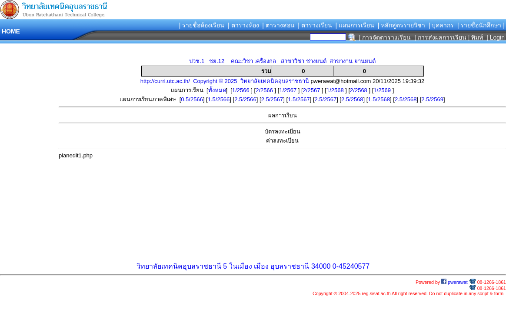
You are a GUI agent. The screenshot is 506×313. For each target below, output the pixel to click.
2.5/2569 (432, 99)
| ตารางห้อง (243, 25)
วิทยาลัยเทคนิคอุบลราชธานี (178, 266)
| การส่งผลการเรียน (440, 37)
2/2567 (312, 90)
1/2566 (241, 90)
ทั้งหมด (217, 90)
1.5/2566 (219, 99)
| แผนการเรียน (354, 25)
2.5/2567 (272, 99)
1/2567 (288, 90)
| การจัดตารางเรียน (385, 37)
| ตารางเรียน (315, 25)
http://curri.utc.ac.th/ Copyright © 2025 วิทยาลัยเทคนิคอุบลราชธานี (224, 81)
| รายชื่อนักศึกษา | (481, 25)
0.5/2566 (192, 99)
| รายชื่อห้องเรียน (202, 25)
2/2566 (265, 90)
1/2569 (382, 90)
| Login (495, 37)
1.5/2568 (379, 99)
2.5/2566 (245, 99)
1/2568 (335, 90)
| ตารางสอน (278, 25)
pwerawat (454, 282)
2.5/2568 (352, 99)
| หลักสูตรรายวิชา (402, 25)
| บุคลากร (441, 25)
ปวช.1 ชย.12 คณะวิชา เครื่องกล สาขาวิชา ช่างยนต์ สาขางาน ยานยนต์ (282, 61)
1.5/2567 (299, 99)
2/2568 (359, 90)
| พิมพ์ (475, 37)
